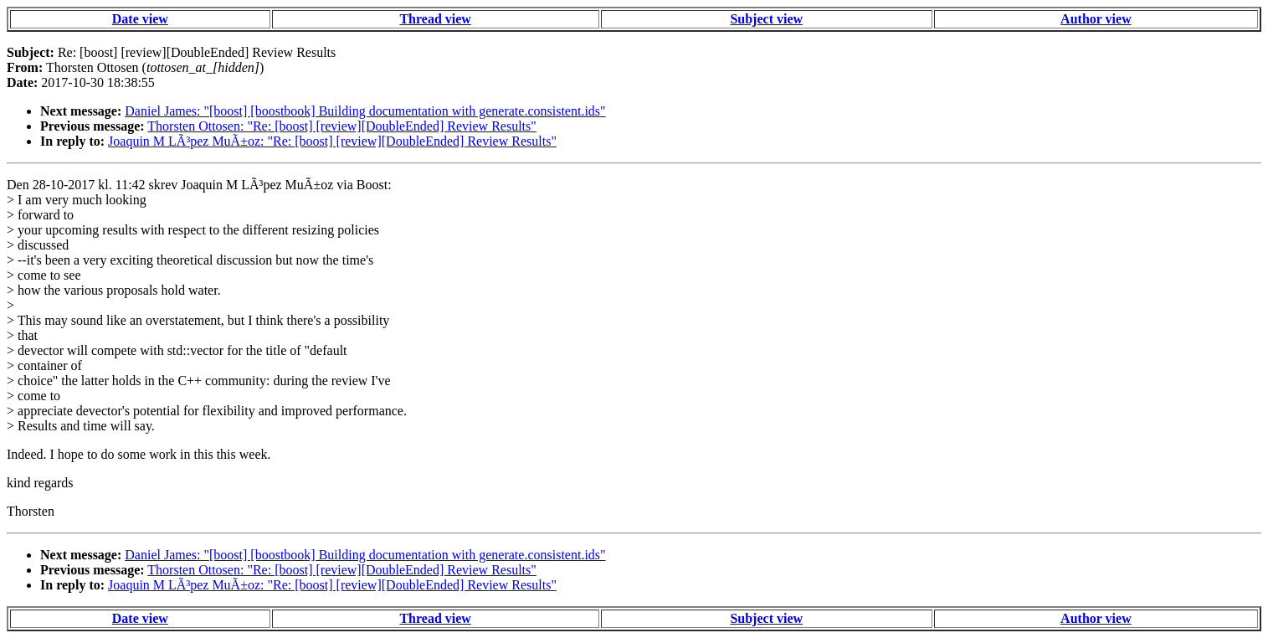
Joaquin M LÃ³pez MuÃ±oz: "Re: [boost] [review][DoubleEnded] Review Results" (332, 141)
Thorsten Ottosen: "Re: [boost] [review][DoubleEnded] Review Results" (341, 126)
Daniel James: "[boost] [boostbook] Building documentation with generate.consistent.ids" (365, 111)
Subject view (766, 19)
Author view (1096, 19)
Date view (140, 19)
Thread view (434, 19)
